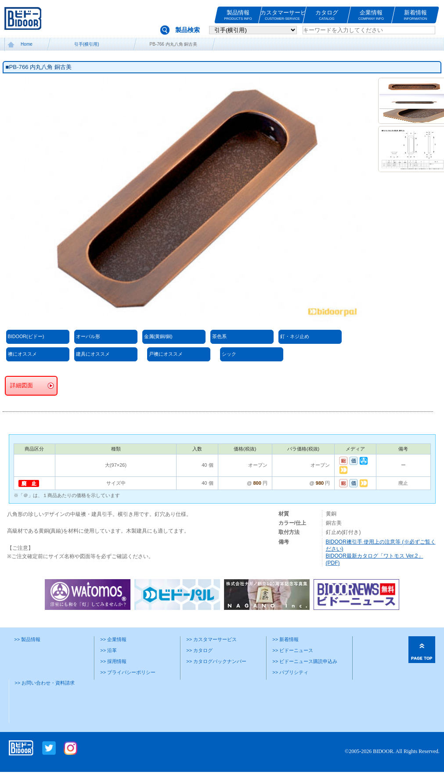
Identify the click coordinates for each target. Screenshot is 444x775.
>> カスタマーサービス (211, 639)
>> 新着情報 (285, 639)
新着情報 (415, 15)
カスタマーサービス (282, 15)
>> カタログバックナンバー (216, 661)
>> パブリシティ (290, 672)
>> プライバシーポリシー (127, 672)
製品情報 (238, 15)
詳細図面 (21, 385)
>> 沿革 (108, 650)
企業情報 (371, 15)
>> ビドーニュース (292, 650)
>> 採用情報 (113, 661)
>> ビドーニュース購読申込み (304, 661)
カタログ (327, 15)
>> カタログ (199, 650)
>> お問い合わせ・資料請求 (44, 682)
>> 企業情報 (113, 639)
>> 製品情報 (27, 639)
